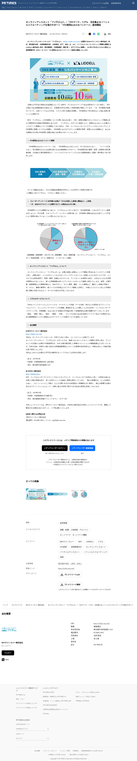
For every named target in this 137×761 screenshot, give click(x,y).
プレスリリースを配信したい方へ (26, 708)
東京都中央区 (63, 563)
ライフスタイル (75, 7)
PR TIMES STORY (48, 692)
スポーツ (103, 7)
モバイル (22, 7)
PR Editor (46, 714)
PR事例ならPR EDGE (82, 701)
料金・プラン (20, 699)
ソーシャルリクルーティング (95, 552)
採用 (62, 557)
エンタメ (39, 7)
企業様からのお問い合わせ (57, 755)
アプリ (31, 7)
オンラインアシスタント (96, 547)
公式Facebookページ (23, 724)
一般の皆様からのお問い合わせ (79, 755)
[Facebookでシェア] (94, 34)
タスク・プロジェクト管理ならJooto (87, 692)
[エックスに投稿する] (90, 34)
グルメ (95, 7)
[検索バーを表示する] (133, 3)
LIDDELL (90, 542)
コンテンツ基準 (65, 751)
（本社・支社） (76, 563)
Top (3, 7)
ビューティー (50, 7)
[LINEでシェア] (98, 34)
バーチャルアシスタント (70, 552)
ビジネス (87, 7)
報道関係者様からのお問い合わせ (92, 751)
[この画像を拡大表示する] (36, 494)
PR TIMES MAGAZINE (50, 705)
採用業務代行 (76, 547)
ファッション (62, 7)
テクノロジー (12, 7)
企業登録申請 (116, 3)
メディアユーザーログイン (54, 448)
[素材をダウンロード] (105, 34)
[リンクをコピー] (109, 34)
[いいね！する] (83, 34)
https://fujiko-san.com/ (71, 41)
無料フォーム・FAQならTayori (85, 697)
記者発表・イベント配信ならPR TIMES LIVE (57, 701)
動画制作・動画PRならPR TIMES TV (54, 697)
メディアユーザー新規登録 (82, 448)
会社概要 (37, 751)
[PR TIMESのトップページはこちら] (29, 3)
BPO (80, 542)
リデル (100, 542)
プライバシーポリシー (50, 751)
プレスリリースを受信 (100, 3)
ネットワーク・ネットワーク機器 (73, 535)
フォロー (7, 653)
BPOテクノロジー (67, 542)
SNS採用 (63, 547)
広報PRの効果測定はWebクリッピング (55, 709)
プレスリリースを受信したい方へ (26, 703)
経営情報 (63, 523)
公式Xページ (20, 734)
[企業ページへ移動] (9, 630)
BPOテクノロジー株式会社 (35, 605)
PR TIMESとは (20, 695)
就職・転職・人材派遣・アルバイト (74, 530)
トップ (5, 605)
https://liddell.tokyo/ (33, 374)
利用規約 (76, 751)
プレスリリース (16, 605)
